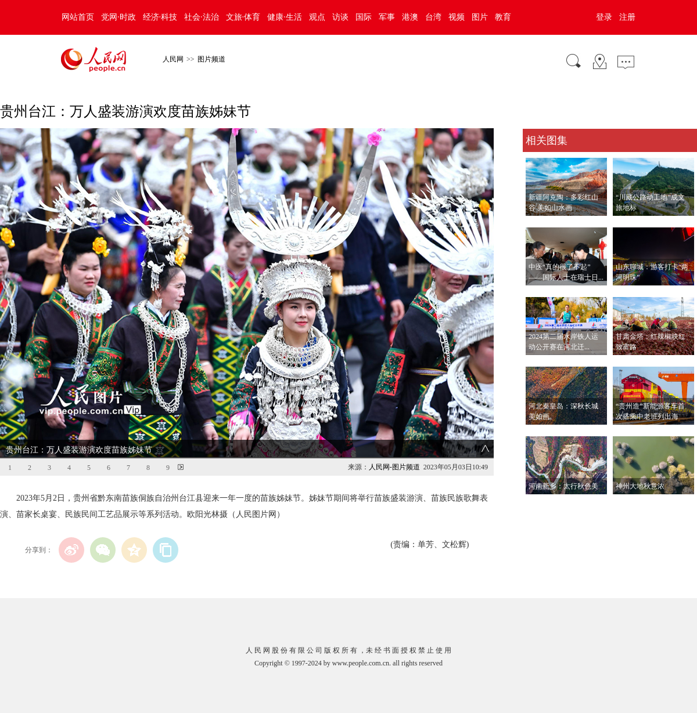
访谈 (340, 17)
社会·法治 (201, 17)
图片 (480, 17)
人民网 (173, 59)
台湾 (433, 17)
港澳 (410, 17)
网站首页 (78, 17)
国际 (363, 17)
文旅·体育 (243, 17)
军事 (387, 17)
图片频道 (211, 59)
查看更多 (539, 506)
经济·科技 (160, 17)
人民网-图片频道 (394, 467)
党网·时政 (118, 17)
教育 (503, 17)
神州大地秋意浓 (640, 486)
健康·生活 (284, 17)
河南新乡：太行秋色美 (563, 486)
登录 (604, 17)
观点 (317, 17)
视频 (456, 17)
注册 (627, 17)
